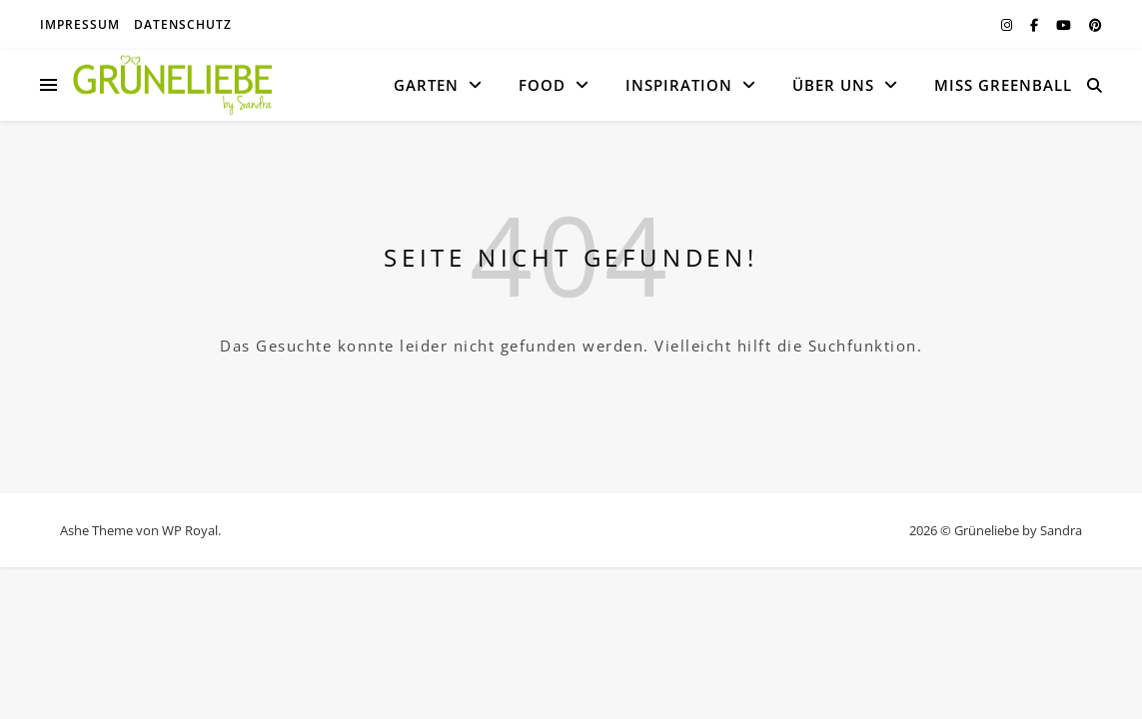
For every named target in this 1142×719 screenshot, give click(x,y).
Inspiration (678, 85)
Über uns (833, 85)
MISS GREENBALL (1003, 85)
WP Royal (190, 530)
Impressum (80, 24)
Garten (426, 85)
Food (542, 85)
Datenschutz (183, 24)
